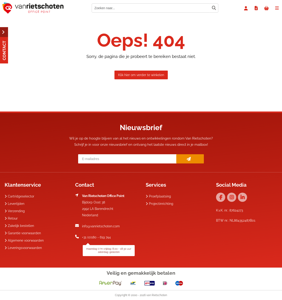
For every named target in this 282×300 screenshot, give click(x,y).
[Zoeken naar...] (213, 8)
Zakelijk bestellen (19, 226)
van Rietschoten (156, 295)
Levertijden (14, 204)
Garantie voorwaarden (23, 233)
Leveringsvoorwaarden (23, 248)
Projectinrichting (159, 204)
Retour (11, 218)
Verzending (15, 211)
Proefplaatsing (158, 196)
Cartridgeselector (19, 196)
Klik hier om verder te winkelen (141, 75)
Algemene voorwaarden (24, 240)
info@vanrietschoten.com (101, 226)
